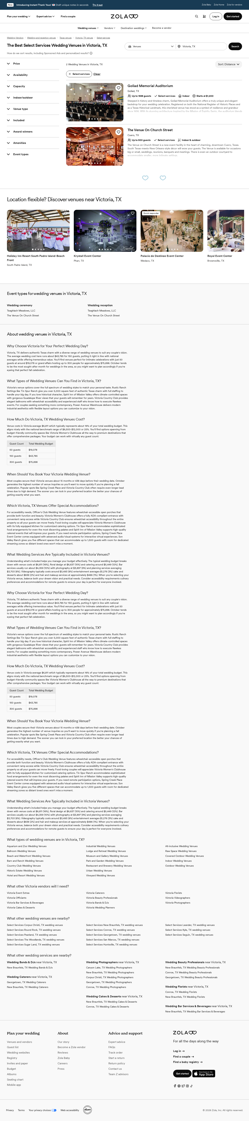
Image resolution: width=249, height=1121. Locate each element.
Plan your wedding (19, 16)
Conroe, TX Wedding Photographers (106, 987)
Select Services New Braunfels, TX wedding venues (114, 925)
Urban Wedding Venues (99, 870)
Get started (182, 1073)
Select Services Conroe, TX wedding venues (110, 929)
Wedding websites (18, 1052)
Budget (11, 1068)
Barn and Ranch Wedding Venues (25, 860)
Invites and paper (17, 1063)
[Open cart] (204, 16)
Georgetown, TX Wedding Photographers (109, 982)
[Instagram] (187, 1086)
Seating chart (15, 1079)
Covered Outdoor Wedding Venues (184, 856)
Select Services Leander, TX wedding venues (190, 925)
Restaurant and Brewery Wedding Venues (109, 865)
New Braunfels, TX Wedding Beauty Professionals (192, 967)
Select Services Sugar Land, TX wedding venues (33, 944)
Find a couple (68, 16)
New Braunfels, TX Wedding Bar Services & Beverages (195, 1011)
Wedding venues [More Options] (88, 28)
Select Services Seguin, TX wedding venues (189, 934)
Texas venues (66, 38)
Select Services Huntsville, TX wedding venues (111, 944)
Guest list (12, 1047)
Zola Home (219, 4)
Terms (21, 1110)
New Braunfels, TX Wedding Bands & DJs (30, 967)
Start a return (116, 1058)
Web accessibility (70, 1110)
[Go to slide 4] (97, 119)
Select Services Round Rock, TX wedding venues (34, 929)
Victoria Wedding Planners (100, 907)
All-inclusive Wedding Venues (181, 846)
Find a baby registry (188, 1062)
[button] (172, 46)
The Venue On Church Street (23, 315)
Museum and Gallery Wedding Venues (107, 856)
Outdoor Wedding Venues (179, 865)
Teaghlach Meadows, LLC (21, 310)
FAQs (111, 1047)
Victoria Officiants (16, 897)
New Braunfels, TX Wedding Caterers (27, 987)
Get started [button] (233, 16)
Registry (12, 1058)
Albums (11, 1074)
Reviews (63, 1052)
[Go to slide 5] (100, 119)
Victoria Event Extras (18, 892)
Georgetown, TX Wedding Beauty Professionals (191, 977)
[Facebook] (175, 1086)
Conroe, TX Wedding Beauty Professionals (188, 972)
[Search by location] (201, 46)
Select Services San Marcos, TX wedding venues (112, 939)
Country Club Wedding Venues (24, 865)
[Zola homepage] (124, 16)
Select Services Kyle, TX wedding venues (187, 929)
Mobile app (14, 1084)
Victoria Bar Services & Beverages (25, 902)
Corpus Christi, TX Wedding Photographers (109, 977)
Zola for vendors (234, 4)
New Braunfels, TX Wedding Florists (185, 996)
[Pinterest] (179, 1086)
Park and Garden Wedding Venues (105, 860)
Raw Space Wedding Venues (180, 851)
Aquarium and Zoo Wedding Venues (26, 846)
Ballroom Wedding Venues (21, 851)
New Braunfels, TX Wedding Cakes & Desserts (111, 1001)
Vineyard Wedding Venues (100, 875)
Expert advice (46, 16)
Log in (179, 1051)
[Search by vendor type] (151, 46)
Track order (115, 1052)
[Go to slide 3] (94, 119)
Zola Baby (206, 4)
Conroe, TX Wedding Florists (181, 992)
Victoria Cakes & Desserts (21, 907)
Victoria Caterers (95, 892)
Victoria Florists (173, 892)
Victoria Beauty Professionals (101, 897)
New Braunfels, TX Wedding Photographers (110, 972)
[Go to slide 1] (89, 119)
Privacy (10, 1110)
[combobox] (202, 46)
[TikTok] (191, 1086)
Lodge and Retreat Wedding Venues (106, 851)
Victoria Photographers (177, 902)
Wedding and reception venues (41, 38)
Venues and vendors (19, 1042)
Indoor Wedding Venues (178, 860)
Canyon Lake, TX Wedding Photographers (109, 967)
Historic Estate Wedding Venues (24, 870)
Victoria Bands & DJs (97, 902)
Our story (63, 1042)
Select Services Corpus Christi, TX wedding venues (35, 925)
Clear (96, 74)
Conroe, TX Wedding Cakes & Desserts (107, 1006)
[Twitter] (183, 1086)
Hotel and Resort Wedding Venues (26, 875)
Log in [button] (215, 16)
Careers (63, 1063)
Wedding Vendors (15, 38)
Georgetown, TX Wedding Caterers (26, 982)
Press (61, 1068)
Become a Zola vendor (72, 1047)
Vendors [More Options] (109, 28)
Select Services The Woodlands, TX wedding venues (35, 939)
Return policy (116, 1063)
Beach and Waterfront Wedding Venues (28, 856)
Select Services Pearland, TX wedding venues (32, 934)
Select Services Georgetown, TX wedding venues (113, 934)
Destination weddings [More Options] (134, 28)
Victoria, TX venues (84, 38)
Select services (103, 38)
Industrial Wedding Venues (100, 846)
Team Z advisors (118, 1074)
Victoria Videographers (177, 897)
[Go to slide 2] (92, 119)
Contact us (115, 1068)
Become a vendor (161, 28)
